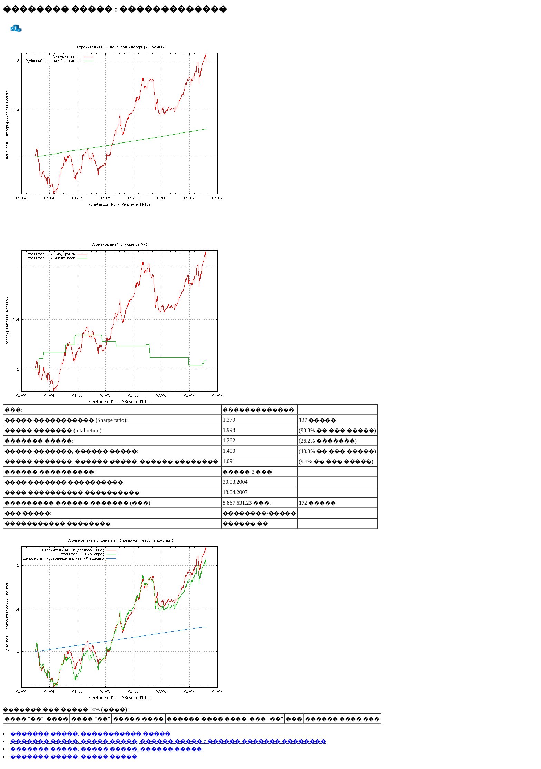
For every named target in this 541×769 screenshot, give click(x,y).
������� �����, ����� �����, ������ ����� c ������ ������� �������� (168, 741)
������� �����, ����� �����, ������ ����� (106, 749)
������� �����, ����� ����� (73, 756)
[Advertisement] (270, 222)
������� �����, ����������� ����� (90, 734)
